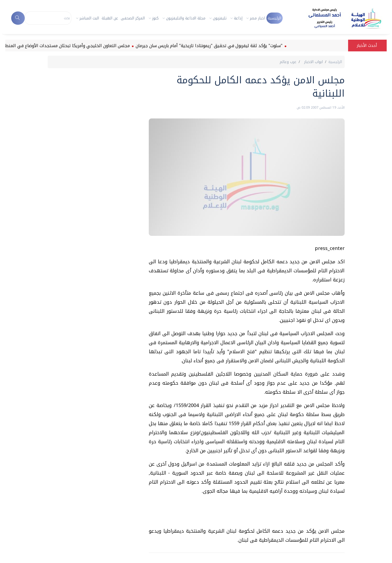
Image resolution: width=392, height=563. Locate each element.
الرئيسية (274, 18)
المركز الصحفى (133, 18)
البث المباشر (89, 18)
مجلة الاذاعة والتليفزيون (185, 18)
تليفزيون (219, 18)
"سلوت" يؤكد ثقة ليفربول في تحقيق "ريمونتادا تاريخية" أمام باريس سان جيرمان (205, 46)
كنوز (155, 18)
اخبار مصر (257, 18)
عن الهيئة (110, 18)
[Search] (48, 18)
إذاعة (238, 18)
